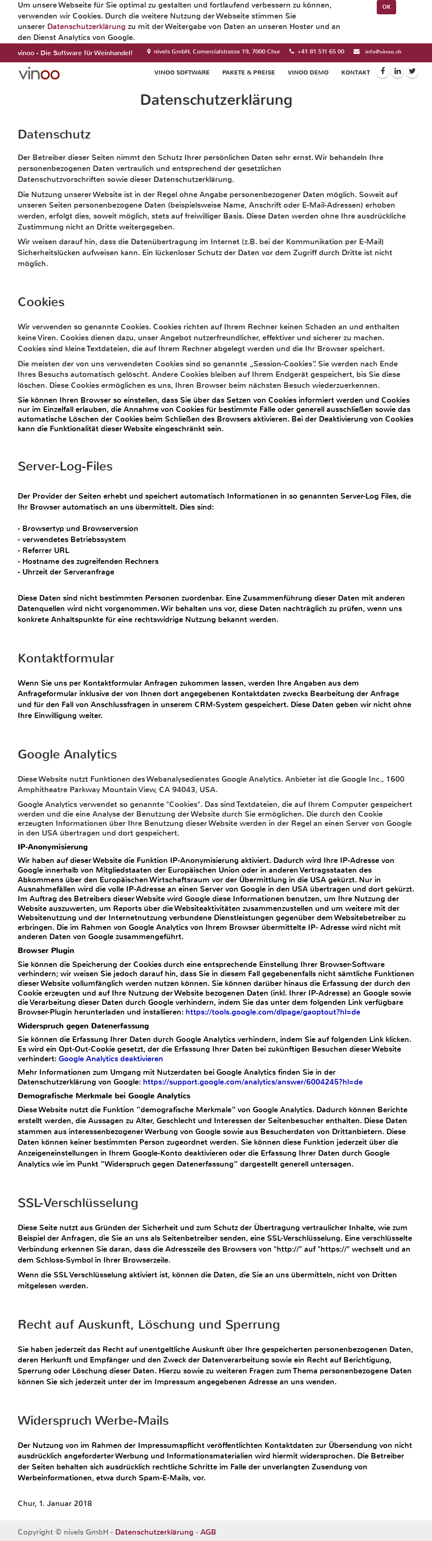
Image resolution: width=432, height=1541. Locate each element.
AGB (208, 1532)
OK (386, 7)
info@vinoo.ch (383, 51)
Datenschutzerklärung (86, 26)
